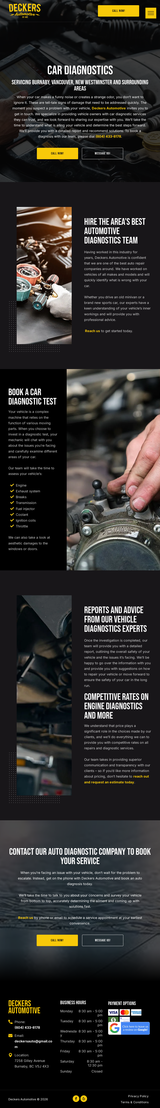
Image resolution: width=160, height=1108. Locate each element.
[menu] (150, 13)
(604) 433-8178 (108, 136)
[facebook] (76, 1099)
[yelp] (83, 1099)
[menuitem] (138, 1097)
